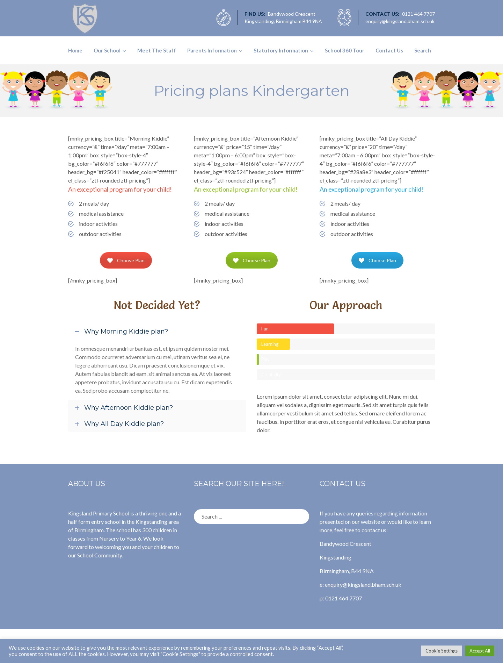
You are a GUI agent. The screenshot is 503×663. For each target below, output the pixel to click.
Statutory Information (281, 50)
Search (422, 50)
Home (75, 50)
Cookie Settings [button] (441, 651)
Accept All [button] (479, 651)
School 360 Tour (344, 50)
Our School (107, 50)
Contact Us (389, 50)
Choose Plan (126, 260)
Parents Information (212, 50)
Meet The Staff (156, 50)
